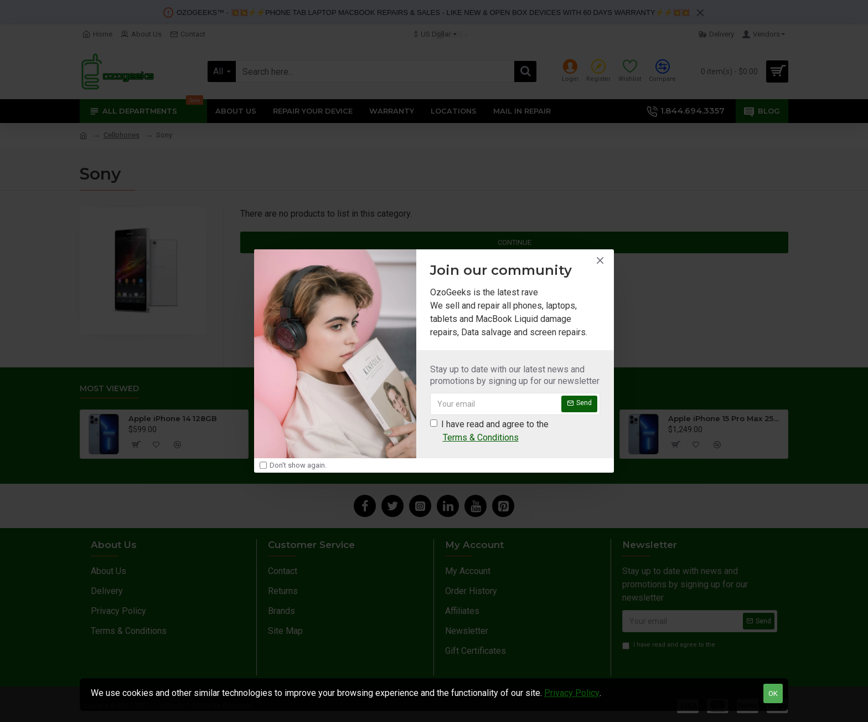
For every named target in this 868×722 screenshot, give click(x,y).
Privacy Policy (572, 693)
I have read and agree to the (489, 431)
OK (773, 693)
